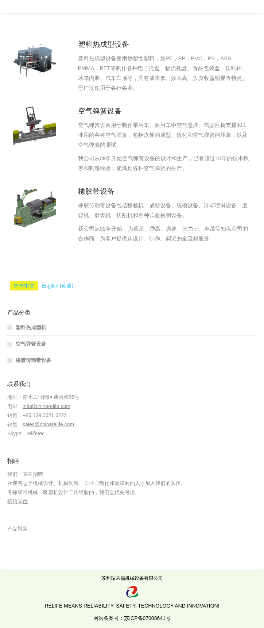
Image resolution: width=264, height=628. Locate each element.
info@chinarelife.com (46, 406)
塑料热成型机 (31, 327)
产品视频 (17, 529)
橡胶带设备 (96, 191)
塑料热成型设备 (103, 44)
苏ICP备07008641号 (147, 618)
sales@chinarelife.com (48, 424)
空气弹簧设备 (100, 111)
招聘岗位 (17, 501)
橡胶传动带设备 (33, 360)
